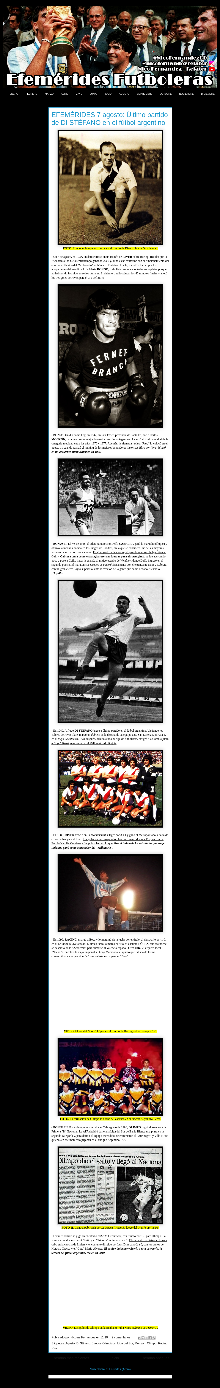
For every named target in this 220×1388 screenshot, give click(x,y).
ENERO (14, 93)
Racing (162, 1343)
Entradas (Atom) (120, 1369)
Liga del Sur (125, 1343)
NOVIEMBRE (186, 93)
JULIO (108, 93)
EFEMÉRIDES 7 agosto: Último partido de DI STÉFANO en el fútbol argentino (109, 118)
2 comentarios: (122, 1337)
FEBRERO (31, 93)
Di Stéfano (83, 1343)
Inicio (115, 1358)
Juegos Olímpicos (104, 1343)
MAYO (79, 93)
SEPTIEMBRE (145, 93)
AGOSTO (124, 93)
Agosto (70, 1343)
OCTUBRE (166, 93)
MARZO (49, 93)
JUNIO (93, 93)
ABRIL (64, 93)
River (54, 1348)
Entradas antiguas (154, 1358)
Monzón (140, 1343)
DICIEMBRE (208, 93)
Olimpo (151, 1343)
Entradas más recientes (70, 1358)
